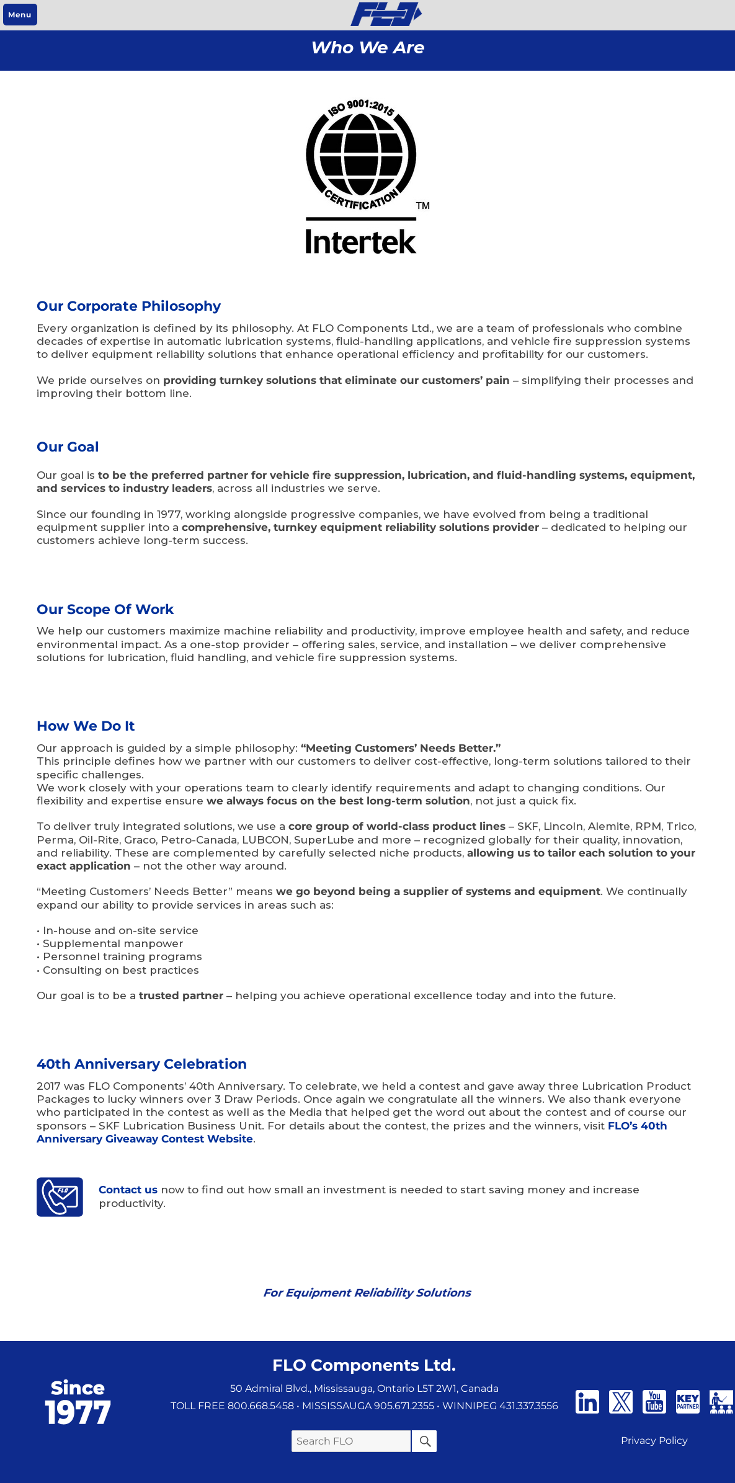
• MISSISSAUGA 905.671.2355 (365, 1406)
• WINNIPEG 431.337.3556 (497, 1406)
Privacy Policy (654, 1440)
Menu (19, 14)
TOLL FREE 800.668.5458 (232, 1406)
